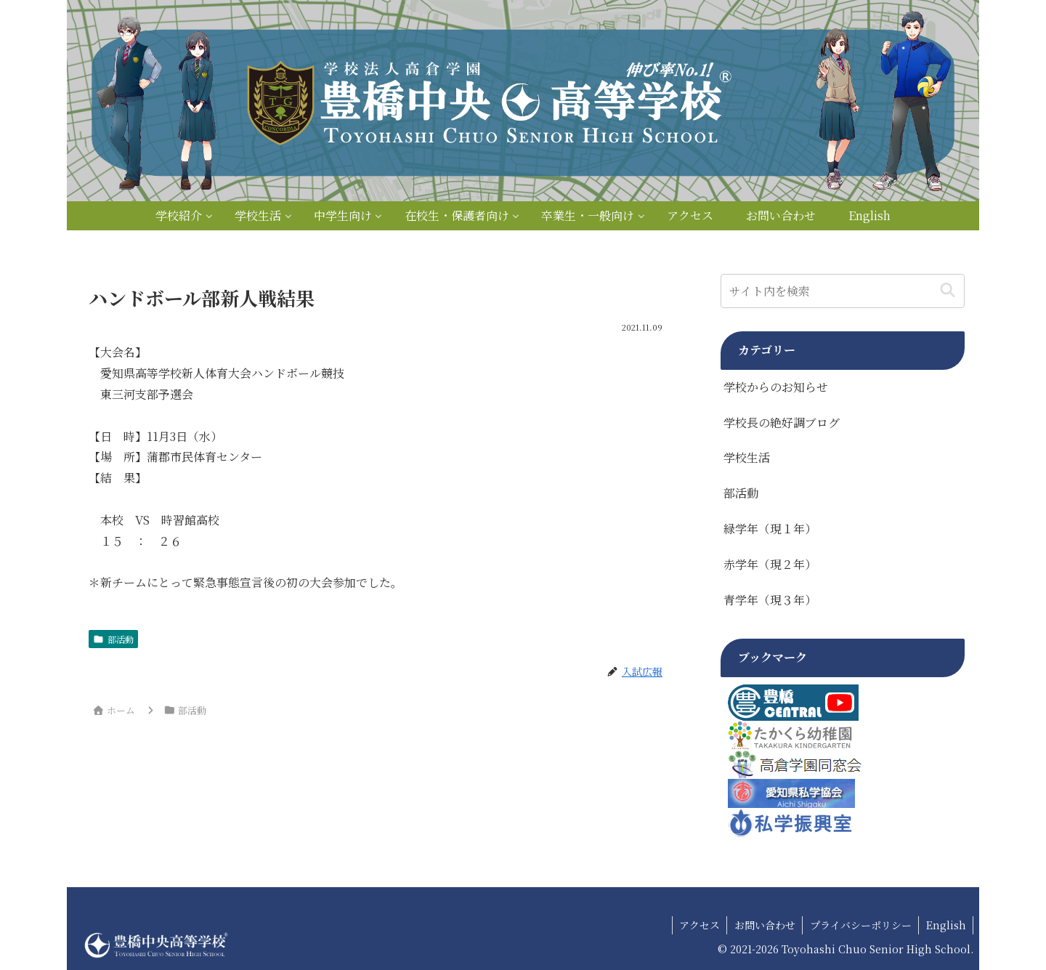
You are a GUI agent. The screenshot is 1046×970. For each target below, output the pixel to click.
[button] (947, 291)
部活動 (113, 639)
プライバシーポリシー (859, 925)
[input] (843, 291)
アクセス (696, 925)
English (945, 925)
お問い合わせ (762, 925)
